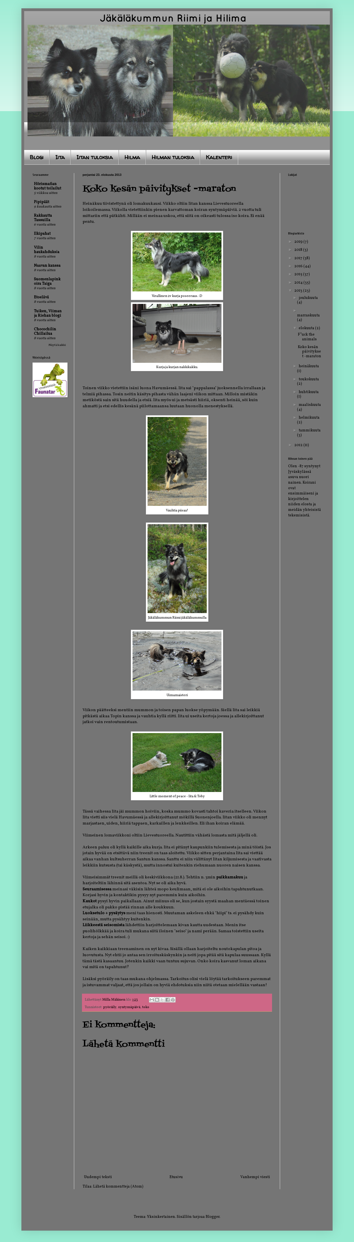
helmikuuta (309, 417)
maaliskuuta (310, 405)
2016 (298, 266)
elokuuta (307, 328)
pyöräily (109, 1007)
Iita (60, 157)
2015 (298, 274)
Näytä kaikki (57, 345)
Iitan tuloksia (94, 157)
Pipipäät (41, 202)
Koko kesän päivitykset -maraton (309, 351)
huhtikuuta (309, 392)
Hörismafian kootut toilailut (47, 186)
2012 (298, 445)
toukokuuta (309, 379)
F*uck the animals (307, 337)
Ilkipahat (42, 233)
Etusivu (176, 1177)
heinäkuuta (309, 366)
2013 (298, 290)
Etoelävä (41, 297)
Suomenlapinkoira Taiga (47, 281)
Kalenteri (219, 157)
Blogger (213, 1216)
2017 (298, 258)
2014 (298, 282)
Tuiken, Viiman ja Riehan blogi (48, 313)
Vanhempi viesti (255, 1177)
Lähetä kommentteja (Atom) (118, 1186)
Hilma (132, 157)
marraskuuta (308, 315)
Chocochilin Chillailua (45, 331)
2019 (298, 241)
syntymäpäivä (129, 1007)
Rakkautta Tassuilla (43, 218)
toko (145, 1007)
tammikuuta (310, 430)
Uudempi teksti (98, 1177)
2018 (298, 250)
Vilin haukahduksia (46, 250)
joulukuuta (308, 298)
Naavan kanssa (47, 265)
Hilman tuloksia (173, 157)
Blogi (37, 157)
